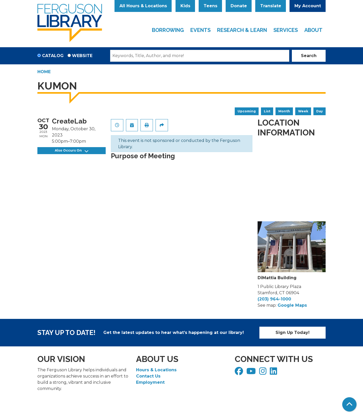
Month (284, 111)
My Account (307, 5)
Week (303, 111)
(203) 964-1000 (274, 299)
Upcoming (247, 111)
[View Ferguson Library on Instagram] (263, 372)
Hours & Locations (156, 369)
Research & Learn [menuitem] (242, 30)
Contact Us (148, 376)
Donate (239, 5)
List (267, 111)
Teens (210, 5)
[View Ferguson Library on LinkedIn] (274, 372)
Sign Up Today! (292, 332)
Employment (150, 382)
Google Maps (292, 305)
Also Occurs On (71, 150)
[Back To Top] (349, 404)
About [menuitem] (313, 30)
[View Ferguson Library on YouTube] (251, 372)
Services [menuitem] (285, 30)
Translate (270, 5)
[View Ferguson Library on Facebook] (239, 372)
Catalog (53, 55)
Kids (185, 5)
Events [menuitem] (200, 30)
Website (82, 55)
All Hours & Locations (143, 5)
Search (309, 55)
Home (44, 71)
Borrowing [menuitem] (168, 30)
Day (319, 111)
